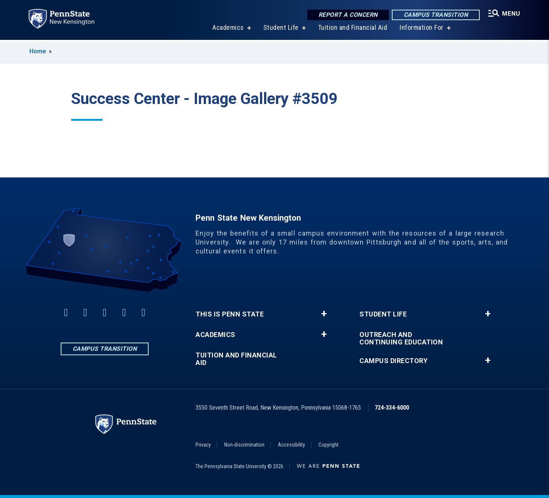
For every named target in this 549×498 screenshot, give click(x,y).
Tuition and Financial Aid (352, 30)
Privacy (203, 445)
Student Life (280, 30)
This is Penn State (230, 314)
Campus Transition (435, 14)
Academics (228, 30)
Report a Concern (347, 14)
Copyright (328, 445)
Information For (421, 30)
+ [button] (324, 314)
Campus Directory (393, 361)
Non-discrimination (244, 445)
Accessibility (291, 445)
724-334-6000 (392, 407)
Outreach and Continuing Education (401, 338)
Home (37, 51)
